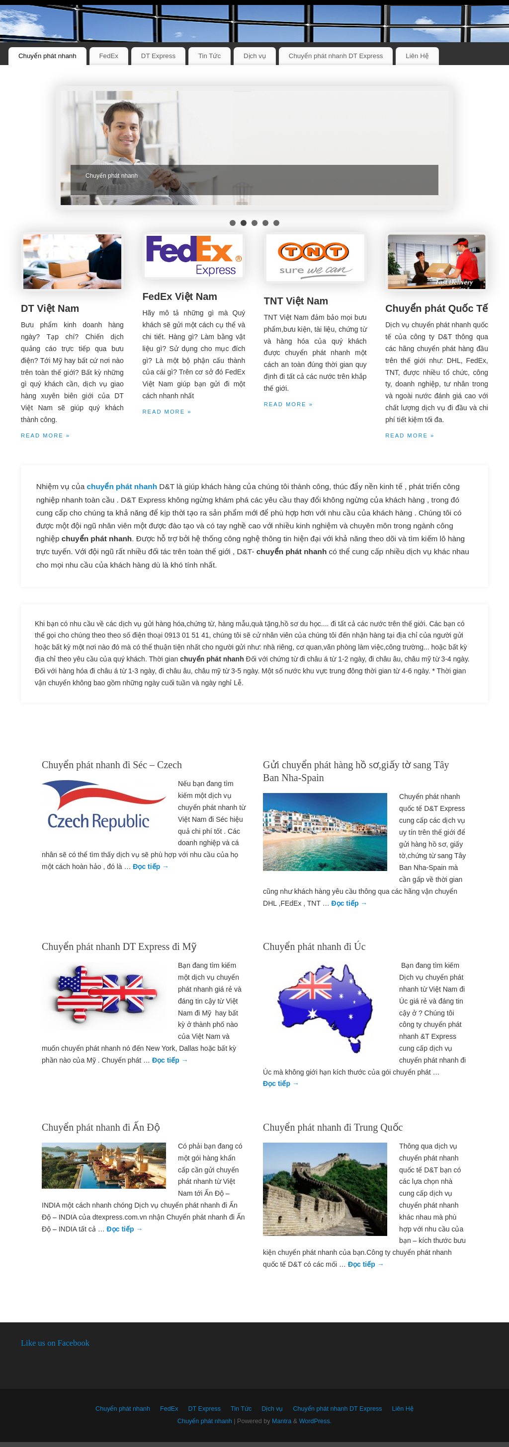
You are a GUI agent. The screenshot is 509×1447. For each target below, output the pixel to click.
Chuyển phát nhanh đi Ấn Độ (101, 1127)
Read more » (45, 435)
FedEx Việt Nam (179, 296)
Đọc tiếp (151, 866)
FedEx (108, 56)
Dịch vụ (255, 56)
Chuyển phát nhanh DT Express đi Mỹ (119, 946)
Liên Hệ (417, 56)
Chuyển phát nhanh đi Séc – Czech (112, 764)
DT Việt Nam (50, 308)
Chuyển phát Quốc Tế (436, 308)
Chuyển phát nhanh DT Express (336, 56)
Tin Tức (209, 56)
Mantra (281, 1421)
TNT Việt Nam (296, 300)
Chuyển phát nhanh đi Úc (314, 946)
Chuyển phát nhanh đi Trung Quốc (333, 1127)
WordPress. (315, 1421)
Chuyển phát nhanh (47, 56)
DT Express (158, 56)
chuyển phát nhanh (123, 486)
